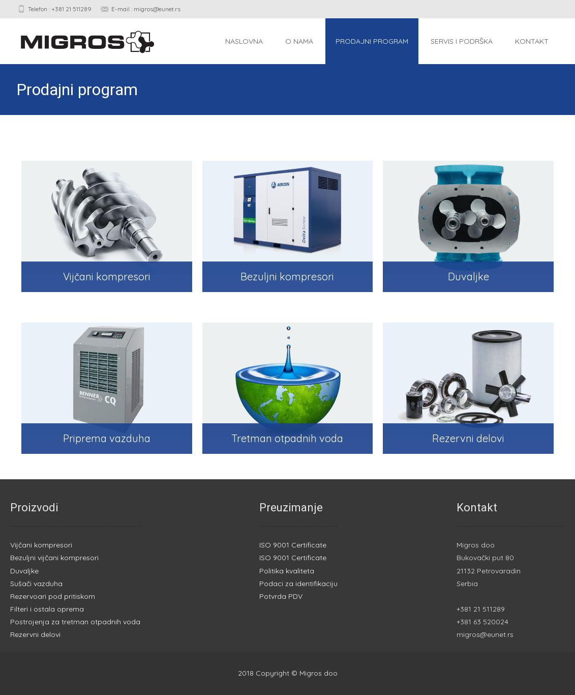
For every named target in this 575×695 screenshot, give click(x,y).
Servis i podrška (462, 41)
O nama (299, 41)
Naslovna (244, 41)
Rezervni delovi (35, 634)
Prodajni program (372, 41)
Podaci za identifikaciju (298, 583)
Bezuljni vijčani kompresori (54, 557)
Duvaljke (24, 570)
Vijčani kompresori (41, 544)
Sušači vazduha (36, 583)
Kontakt (532, 41)
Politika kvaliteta (286, 570)
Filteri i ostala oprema (47, 609)
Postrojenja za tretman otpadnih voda (75, 621)
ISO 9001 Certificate (292, 544)
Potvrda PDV (280, 596)
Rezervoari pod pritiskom (52, 596)
